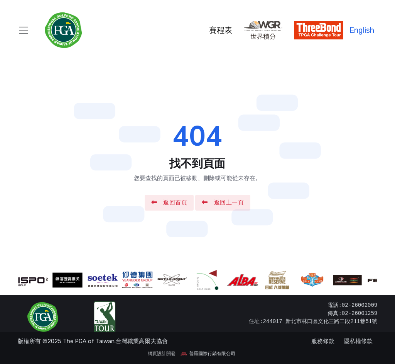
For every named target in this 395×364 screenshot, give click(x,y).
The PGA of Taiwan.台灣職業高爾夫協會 (115, 341)
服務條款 (322, 341)
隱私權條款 (358, 341)
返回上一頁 (223, 202)
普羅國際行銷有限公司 (207, 353)
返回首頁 (169, 202)
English (361, 30)
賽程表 (220, 30)
